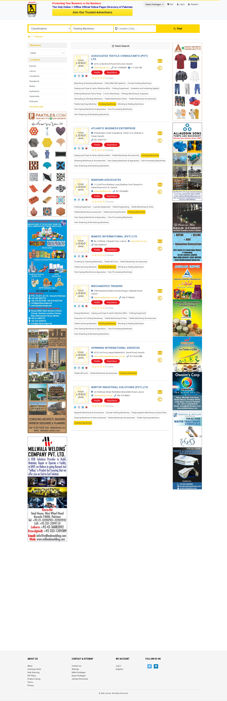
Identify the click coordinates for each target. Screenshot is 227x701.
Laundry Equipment (101, 207)
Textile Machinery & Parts (116, 99)
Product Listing (33, 679)
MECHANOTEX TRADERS (107, 286)
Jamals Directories (80, 679)
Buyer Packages (79, 676)
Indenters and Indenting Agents (145, 88)
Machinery (35, 45)
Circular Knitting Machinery (139, 83)
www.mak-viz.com (139, 241)
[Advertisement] (47, 588)
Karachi (32, 66)
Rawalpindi (34, 81)
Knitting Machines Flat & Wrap (87, 93)
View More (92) (36, 106)
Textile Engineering (120, 207)
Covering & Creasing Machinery (88, 261)
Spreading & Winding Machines (88, 99)
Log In (180, 4)
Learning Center (34, 669)
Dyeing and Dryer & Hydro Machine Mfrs (92, 88)
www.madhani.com (102, 191)
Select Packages (153, 4)
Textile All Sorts (111, 261)
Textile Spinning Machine (85, 104)
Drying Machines (81, 313)
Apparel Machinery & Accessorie (89, 412)
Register (193, 4)
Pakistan (38, 36)
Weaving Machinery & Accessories (89, 160)
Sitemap (75, 669)
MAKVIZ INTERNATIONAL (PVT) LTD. (114, 236)
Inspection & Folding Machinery (88, 318)
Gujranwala (34, 96)
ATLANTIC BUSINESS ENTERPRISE (113, 128)
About (29, 666)
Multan (32, 86)
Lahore (32, 71)
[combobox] (47, 52)
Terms (30, 682)
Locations (35, 59)
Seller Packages (78, 672)
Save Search (120, 46)
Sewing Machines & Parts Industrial (90, 418)
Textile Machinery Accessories (142, 99)
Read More (112, 72)
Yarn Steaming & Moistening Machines (91, 114)
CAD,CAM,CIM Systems (115, 83)
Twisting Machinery (107, 104)
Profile (97, 72)
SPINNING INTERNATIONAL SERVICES (115, 347)
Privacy (30, 685)
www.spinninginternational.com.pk (109, 356)
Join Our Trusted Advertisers (92, 12)
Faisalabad (34, 76)
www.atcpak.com (102, 67)
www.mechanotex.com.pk (105, 297)
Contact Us (76, 666)
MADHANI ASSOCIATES (106, 179)
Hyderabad (34, 91)
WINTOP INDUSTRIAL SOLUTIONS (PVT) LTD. (119, 387)
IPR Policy (31, 676)
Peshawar (33, 101)
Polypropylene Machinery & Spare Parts (149, 412)
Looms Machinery (111, 93)
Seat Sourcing (33, 672)
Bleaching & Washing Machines (88, 83)
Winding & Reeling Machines (131, 104)
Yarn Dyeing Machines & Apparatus (90, 109)
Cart (170, 4)
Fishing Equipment (120, 88)
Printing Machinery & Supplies (134, 93)
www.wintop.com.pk (103, 395)
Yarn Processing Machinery (120, 109)
